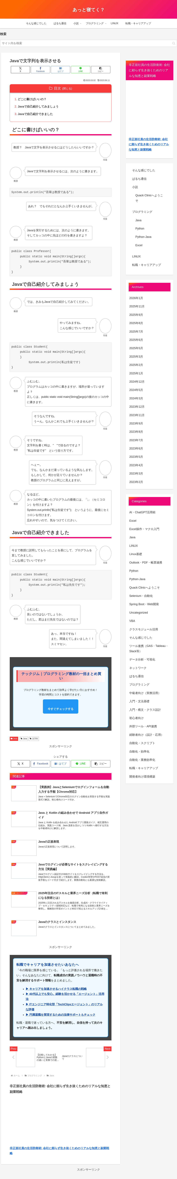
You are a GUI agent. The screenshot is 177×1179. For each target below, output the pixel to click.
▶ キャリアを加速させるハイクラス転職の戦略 (56, 990)
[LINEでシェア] (78, 69)
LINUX (136, 256)
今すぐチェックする (61, 709)
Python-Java (143, 236)
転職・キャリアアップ (146, 265)
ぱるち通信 (139, 178)
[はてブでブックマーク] (60, 69)
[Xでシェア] (26, 69)
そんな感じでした (143, 170)
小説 (135, 187)
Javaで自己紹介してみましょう (38, 106)
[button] (174, 43)
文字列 (34, 739)
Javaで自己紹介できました (35, 114)
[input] (88, 43)
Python (139, 228)
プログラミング (142, 211)
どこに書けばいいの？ (32, 99)
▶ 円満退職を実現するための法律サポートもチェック (60, 1016)
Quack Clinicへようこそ (149, 198)
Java (14, 739)
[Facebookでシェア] (43, 69)
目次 (57, 88)
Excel (138, 245)
